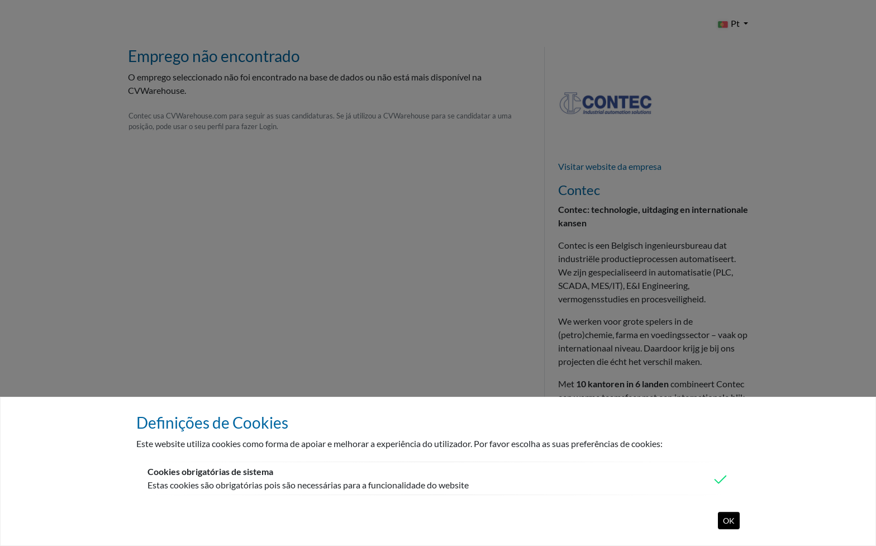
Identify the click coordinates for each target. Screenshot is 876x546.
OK (729, 520)
